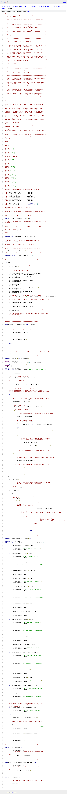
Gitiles (8, 792)
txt (61, 791)
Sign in (64, 2)
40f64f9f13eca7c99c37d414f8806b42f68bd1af (42, 6)
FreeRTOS (60, 6)
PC (6, 8)
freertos (26, 6)
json (65, 791)
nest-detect (15, 6)
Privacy (11, 792)
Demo (3, 8)
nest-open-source (6, 6)
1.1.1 (21, 6)
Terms (15, 792)
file (28, 11)
